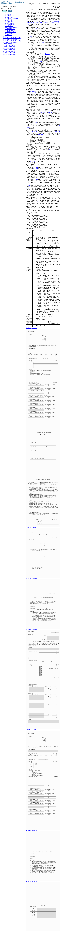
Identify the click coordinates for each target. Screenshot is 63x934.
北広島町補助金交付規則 (43, 23)
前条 (36, 122)
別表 (34, 85)
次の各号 (36, 28)
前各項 (29, 188)
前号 (31, 36)
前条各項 (50, 112)
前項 (34, 92)
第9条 (43, 42)
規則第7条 (57, 131)
